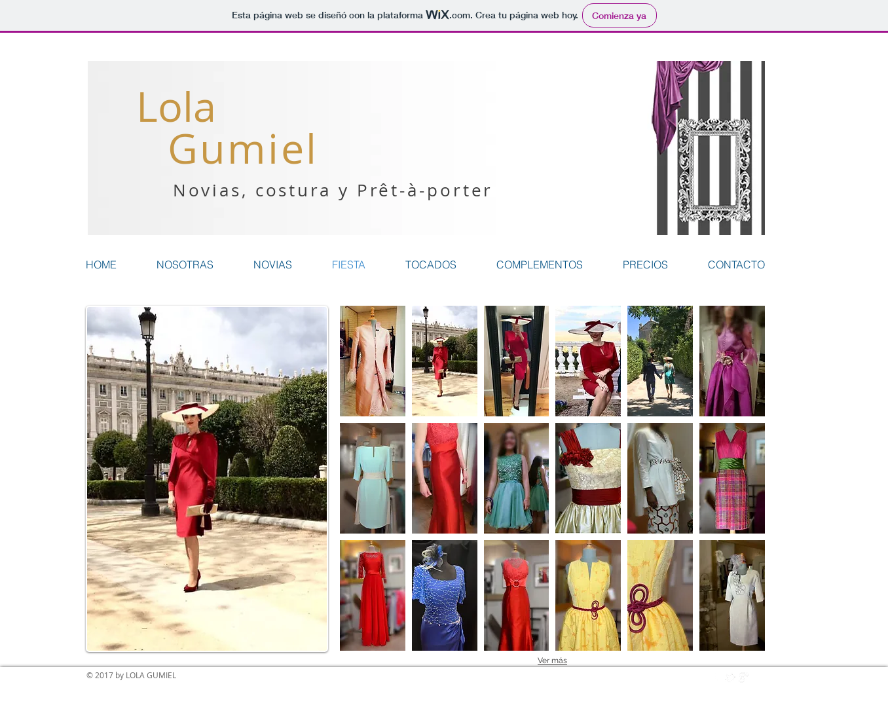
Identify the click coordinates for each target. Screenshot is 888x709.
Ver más (552, 660)
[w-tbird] (730, 677)
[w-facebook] (716, 677)
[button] (372, 361)
